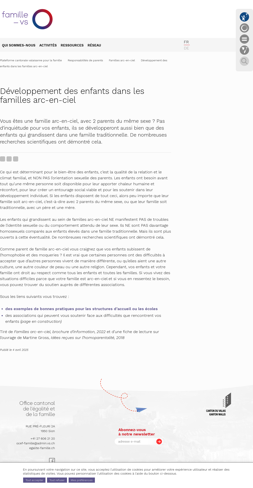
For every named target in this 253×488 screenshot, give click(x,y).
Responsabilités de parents (85, 60)
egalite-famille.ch (42, 448)
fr (186, 42)
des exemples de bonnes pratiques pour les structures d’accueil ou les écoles (81, 308)
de (186, 48)
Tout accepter (34, 480)
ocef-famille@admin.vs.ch (35, 443)
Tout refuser (57, 480)
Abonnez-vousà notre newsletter (136, 432)
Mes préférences (82, 480)
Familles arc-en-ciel (122, 60)
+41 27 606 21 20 (42, 438)
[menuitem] (20, 45)
